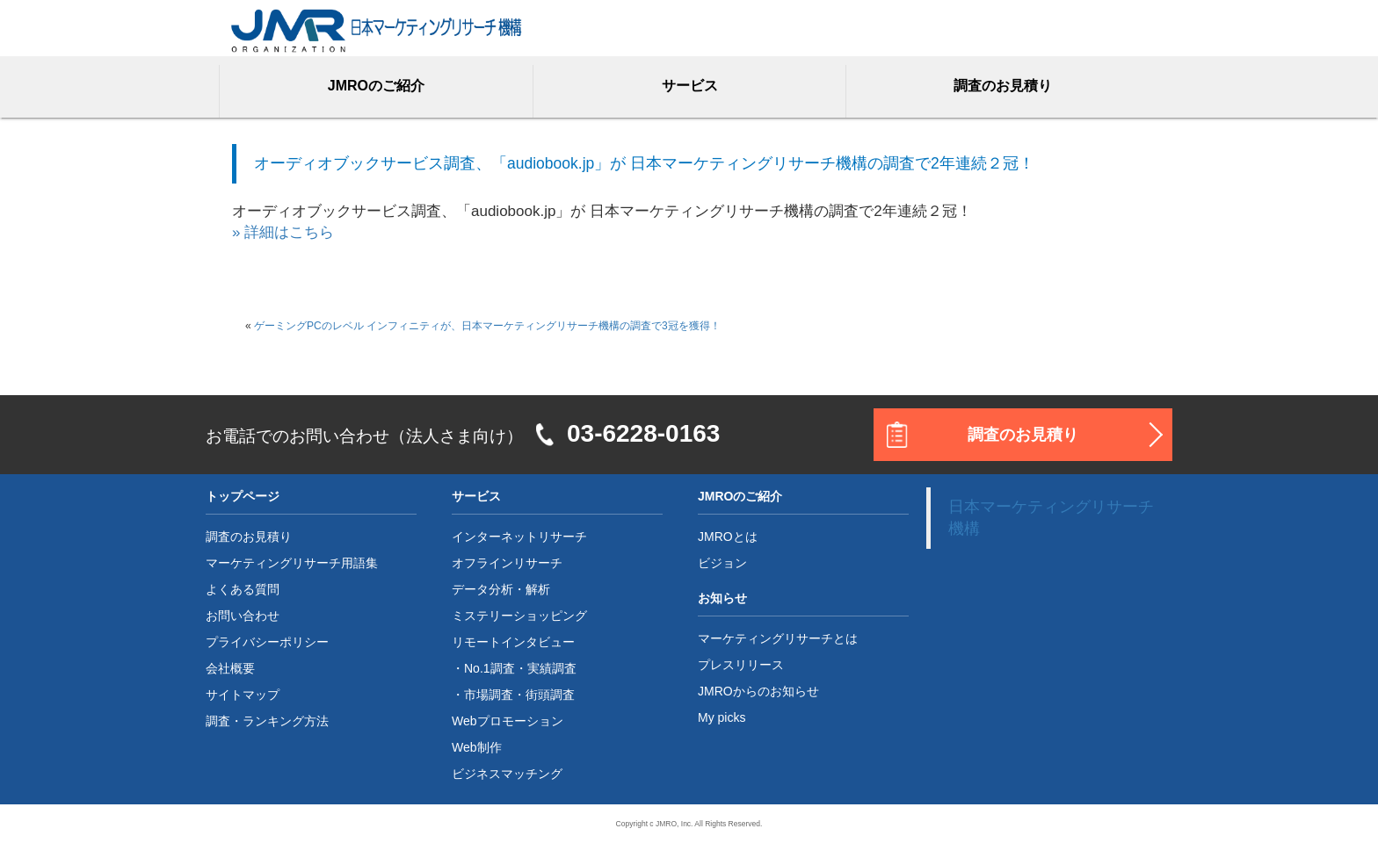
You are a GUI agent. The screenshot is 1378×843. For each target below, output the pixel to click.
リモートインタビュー (513, 642)
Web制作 (477, 747)
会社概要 (230, 668)
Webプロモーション (507, 721)
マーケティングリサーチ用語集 (292, 563)
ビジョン (722, 563)
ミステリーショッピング (519, 616)
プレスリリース (741, 665)
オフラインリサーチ (507, 563)
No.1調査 (489, 668)
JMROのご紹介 (376, 85)
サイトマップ (242, 695)
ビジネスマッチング (507, 774)
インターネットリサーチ (519, 537)
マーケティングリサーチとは (778, 638)
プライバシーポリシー (267, 642)
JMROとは (728, 537)
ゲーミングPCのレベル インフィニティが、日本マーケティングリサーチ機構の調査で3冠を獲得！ (487, 326)
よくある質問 (242, 589)
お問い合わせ (242, 616)
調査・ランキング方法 (267, 721)
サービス (690, 85)
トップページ (242, 496)
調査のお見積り (1003, 85)
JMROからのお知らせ (758, 691)
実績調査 (552, 668)
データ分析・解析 (501, 589)
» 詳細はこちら (283, 232)
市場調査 (488, 695)
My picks (721, 717)
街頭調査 (550, 695)
